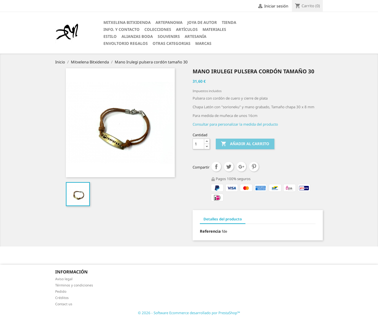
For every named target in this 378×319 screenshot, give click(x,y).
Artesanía (195, 36)
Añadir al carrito (245, 144)
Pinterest (254, 166)
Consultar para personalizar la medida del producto (235, 124)
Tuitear (229, 166)
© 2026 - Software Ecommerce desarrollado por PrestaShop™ (189, 312)
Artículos (187, 29)
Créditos (62, 297)
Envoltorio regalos (125, 43)
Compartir (216, 166)
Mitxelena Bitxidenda (127, 22)
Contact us (63, 304)
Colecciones (157, 29)
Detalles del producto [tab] (222, 219)
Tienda (229, 22)
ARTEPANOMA (168, 22)
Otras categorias (171, 43)
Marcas (203, 43)
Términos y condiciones (74, 285)
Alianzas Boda (137, 36)
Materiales (214, 29)
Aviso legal (64, 279)
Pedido (60, 291)
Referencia (210, 231)
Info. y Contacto (121, 29)
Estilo (110, 36)
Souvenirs (169, 36)
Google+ (241, 166)
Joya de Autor (202, 22)
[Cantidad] (198, 144)
